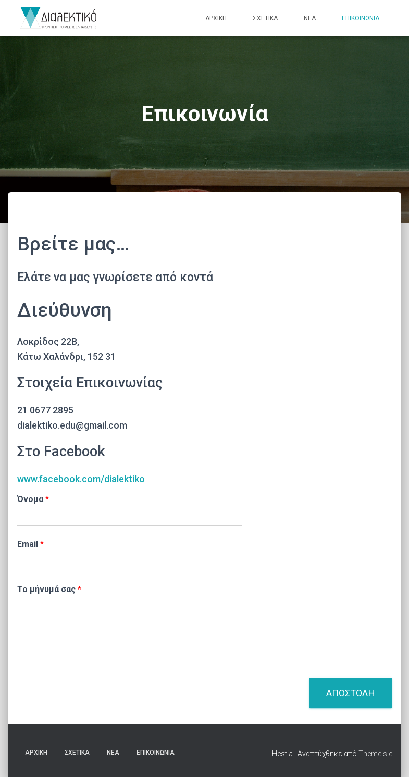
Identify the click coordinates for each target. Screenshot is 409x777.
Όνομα (33, 499)
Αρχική (216, 18)
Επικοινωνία (360, 18)
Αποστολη (350, 692)
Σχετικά (265, 18)
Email (30, 544)
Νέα (310, 18)
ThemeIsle (375, 753)
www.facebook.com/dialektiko (81, 478)
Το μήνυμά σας (49, 589)
